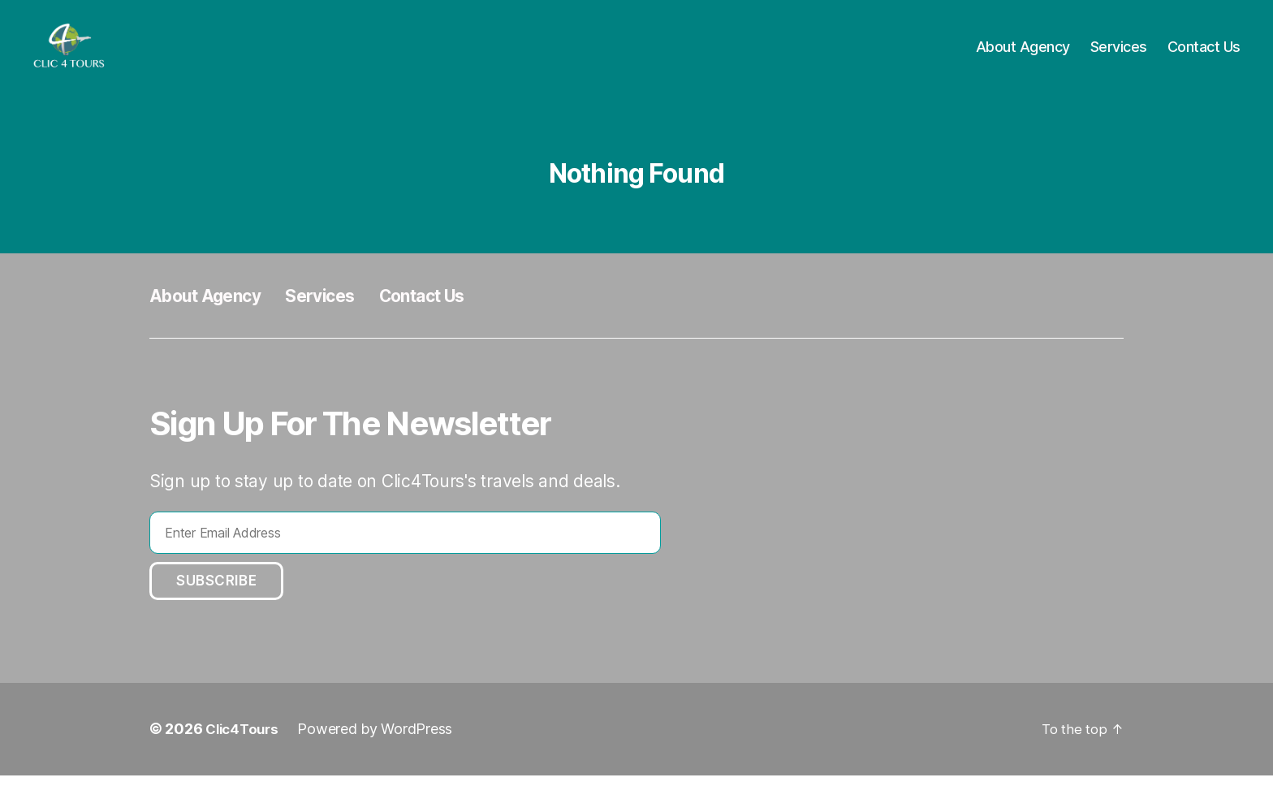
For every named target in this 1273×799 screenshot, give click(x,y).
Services (1118, 58)
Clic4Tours (244, 753)
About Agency (1023, 58)
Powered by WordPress (380, 753)
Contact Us (1204, 58)
